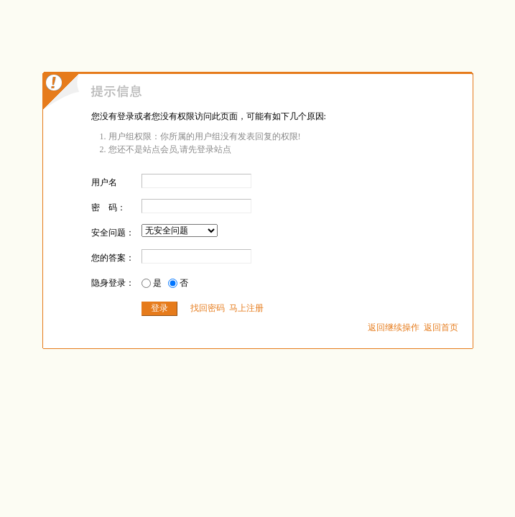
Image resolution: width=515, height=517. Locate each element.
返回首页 (441, 327)
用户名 (104, 182)
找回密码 (207, 308)
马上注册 (246, 308)
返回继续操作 (393, 327)
